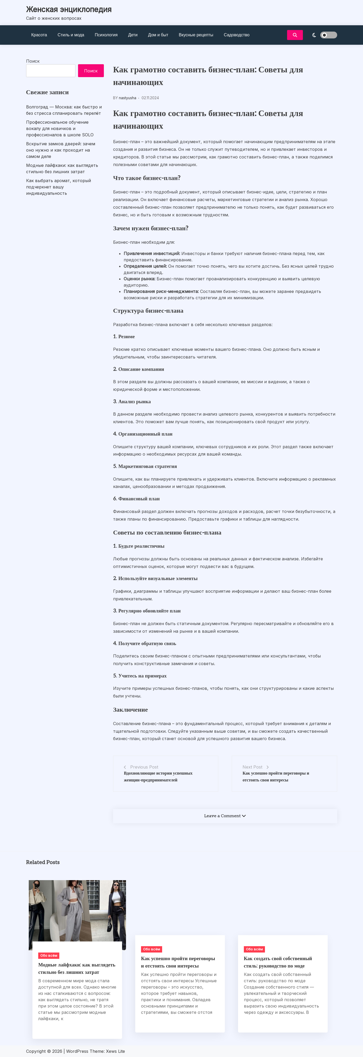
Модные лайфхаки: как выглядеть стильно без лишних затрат (62, 168)
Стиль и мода (70, 35)
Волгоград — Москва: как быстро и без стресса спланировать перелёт (64, 110)
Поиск (33, 61)
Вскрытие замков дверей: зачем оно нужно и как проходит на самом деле (60, 150)
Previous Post (144, 767)
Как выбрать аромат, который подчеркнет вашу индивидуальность (58, 187)
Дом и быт (158, 35)
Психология (106, 35)
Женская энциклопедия (69, 9)
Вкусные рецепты (196, 35)
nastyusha (127, 98)
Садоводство (237, 35)
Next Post (252, 767)
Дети (132, 35)
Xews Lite (115, 1051)
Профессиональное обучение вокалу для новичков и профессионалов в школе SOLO (60, 128)
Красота (39, 35)
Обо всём (48, 955)
